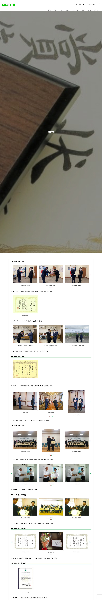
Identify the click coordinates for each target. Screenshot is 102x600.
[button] (12, 275)
